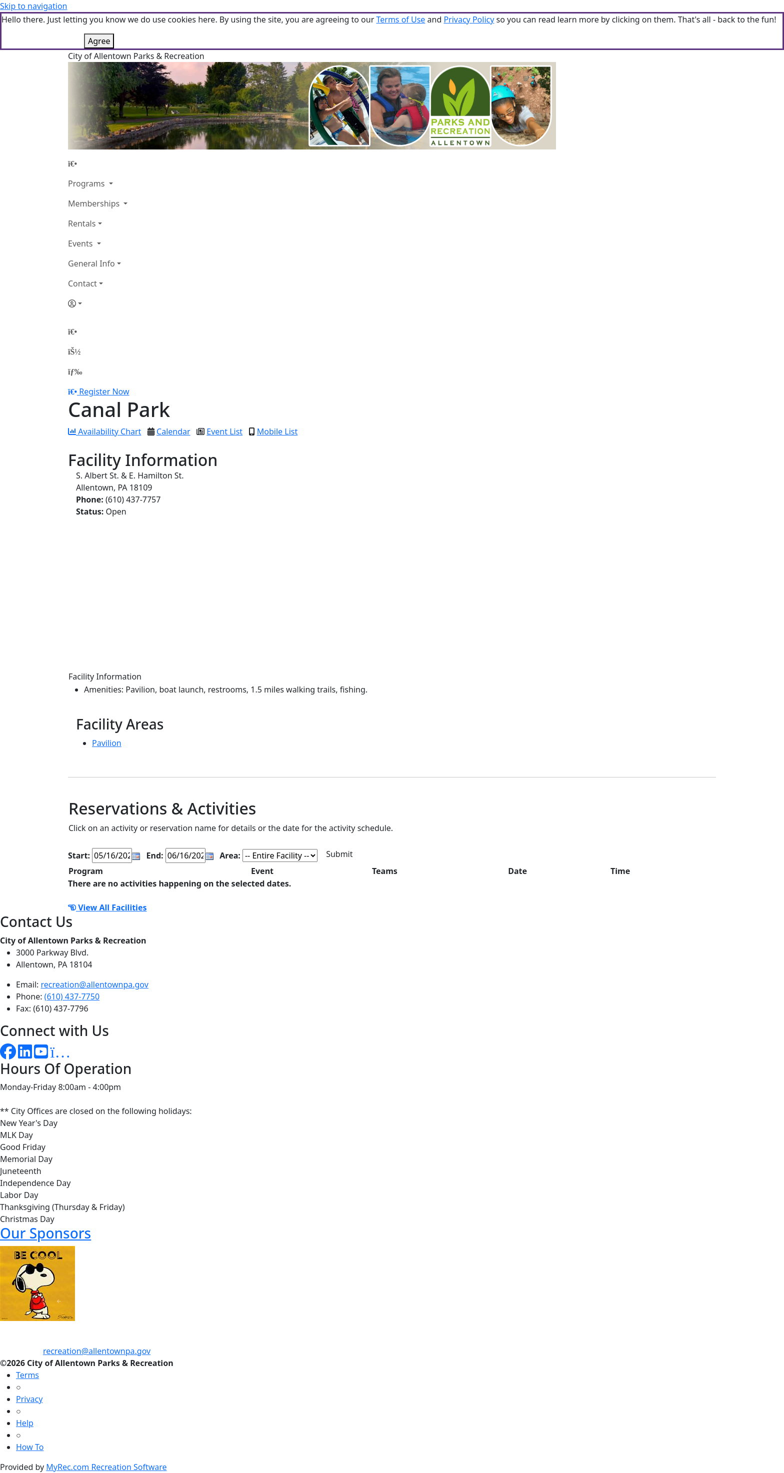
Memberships (95, 203)
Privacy (29, 1399)
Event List (224, 431)
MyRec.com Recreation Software (106, 1467)
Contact (82, 283)
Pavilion (107, 743)
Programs (87, 183)
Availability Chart (104, 431)
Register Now (104, 391)
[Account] (98, 304)
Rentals (82, 223)
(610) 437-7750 (72, 996)
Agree (99, 41)
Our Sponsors (45, 1233)
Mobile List (277, 431)
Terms (27, 1375)
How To (30, 1447)
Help (25, 1423)
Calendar (173, 431)
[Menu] (75, 372)
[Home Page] (98, 164)
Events (81, 243)
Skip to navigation (33, 6)
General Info (91, 263)
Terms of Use (400, 19)
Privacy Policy (469, 19)
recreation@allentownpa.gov (94, 984)
